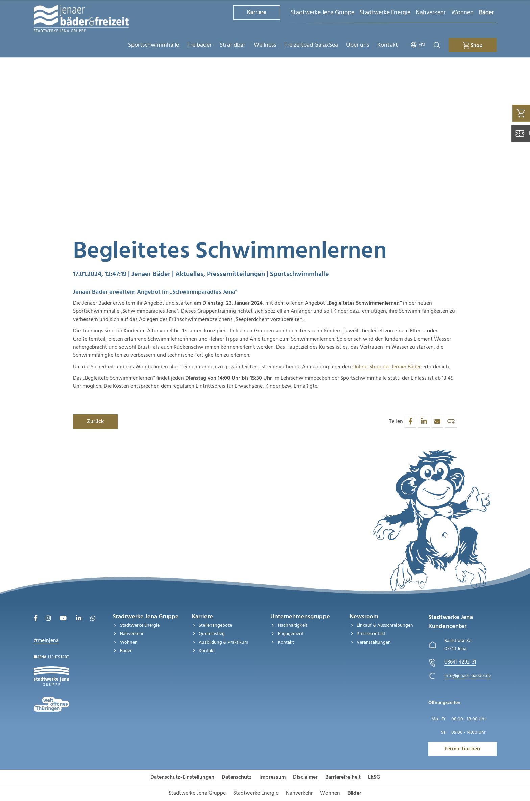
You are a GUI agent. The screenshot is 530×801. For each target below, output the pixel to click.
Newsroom (364, 617)
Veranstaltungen (374, 642)
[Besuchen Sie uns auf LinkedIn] (78, 619)
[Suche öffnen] (437, 45)
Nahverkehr (431, 13)
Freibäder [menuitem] (199, 45)
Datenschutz (237, 777)
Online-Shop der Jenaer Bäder (387, 366)
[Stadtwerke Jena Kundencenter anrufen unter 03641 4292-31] (460, 662)
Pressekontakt (371, 634)
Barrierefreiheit (343, 777)
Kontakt (207, 651)
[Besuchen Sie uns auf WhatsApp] (93, 619)
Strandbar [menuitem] (232, 45)
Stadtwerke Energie (385, 13)
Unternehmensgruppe (300, 617)
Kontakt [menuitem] (387, 45)
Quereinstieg (212, 634)
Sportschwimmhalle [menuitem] (153, 45)
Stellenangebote (215, 625)
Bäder (486, 13)
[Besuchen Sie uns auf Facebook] (36, 619)
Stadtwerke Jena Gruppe (322, 13)
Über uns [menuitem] (357, 45)
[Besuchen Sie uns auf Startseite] (51, 659)
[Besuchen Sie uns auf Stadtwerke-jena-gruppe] (51, 670)
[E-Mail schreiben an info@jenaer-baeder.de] (467, 676)
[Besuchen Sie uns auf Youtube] (63, 619)
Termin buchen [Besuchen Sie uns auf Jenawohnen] (462, 749)
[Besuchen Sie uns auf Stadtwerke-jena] (51, 701)
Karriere (256, 12)
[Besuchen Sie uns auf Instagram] (48, 619)
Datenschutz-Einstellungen (182, 777)
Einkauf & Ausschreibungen (385, 625)
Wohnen (462, 13)
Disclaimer (305, 777)
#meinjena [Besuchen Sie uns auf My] (46, 640)
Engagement (291, 634)
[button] (410, 421)
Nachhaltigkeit (292, 625)
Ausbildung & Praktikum (223, 642)
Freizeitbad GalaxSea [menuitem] (311, 45)
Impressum (272, 777)
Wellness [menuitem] (265, 45)
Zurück (95, 421)
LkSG (374, 777)
